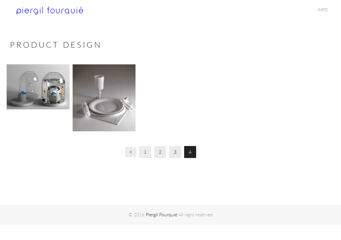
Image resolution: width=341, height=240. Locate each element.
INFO (323, 9)
